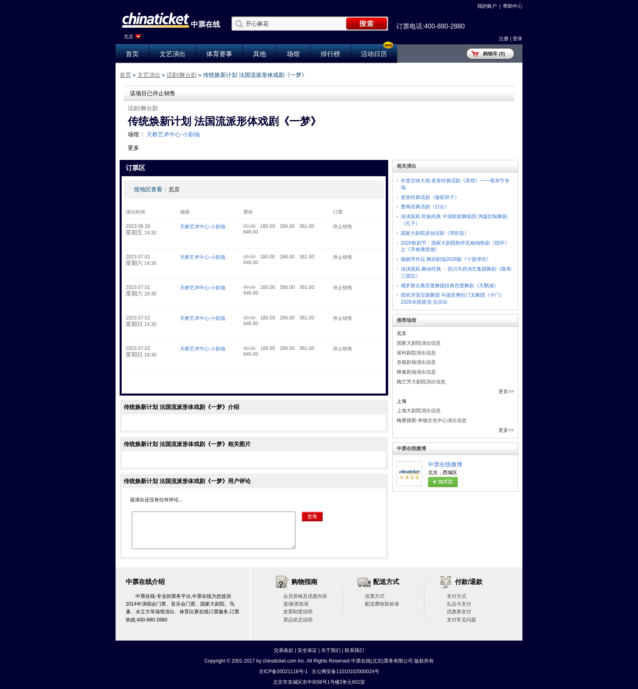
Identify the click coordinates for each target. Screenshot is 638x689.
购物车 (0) (494, 54)
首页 (132, 53)
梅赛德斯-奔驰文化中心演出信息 (432, 420)
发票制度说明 (297, 612)
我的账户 (487, 6)
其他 (259, 53)
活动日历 (374, 53)
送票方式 (375, 596)
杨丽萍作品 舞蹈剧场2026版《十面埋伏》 (446, 259)
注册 (504, 39)
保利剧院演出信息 (416, 353)
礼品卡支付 (459, 604)
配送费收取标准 (382, 604)
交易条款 (283, 650)
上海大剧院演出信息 (419, 410)
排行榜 (330, 53)
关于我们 (331, 650)
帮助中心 (512, 6)
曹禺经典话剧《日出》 (425, 207)
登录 (517, 39)
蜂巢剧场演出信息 (416, 372)
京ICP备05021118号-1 (283, 671)
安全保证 (307, 650)
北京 (128, 36)
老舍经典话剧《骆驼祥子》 (430, 197)
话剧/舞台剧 (181, 75)
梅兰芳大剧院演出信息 (421, 382)
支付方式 (456, 596)
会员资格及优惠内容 (305, 596)
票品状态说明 (297, 620)
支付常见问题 (461, 620)
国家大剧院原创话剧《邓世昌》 (435, 233)
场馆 (293, 53)
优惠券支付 (459, 612)
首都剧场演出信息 (416, 362)
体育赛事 (219, 53)
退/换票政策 (296, 604)
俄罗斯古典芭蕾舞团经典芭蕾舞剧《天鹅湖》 (449, 286)
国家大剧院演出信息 (419, 343)
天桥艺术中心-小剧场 (173, 134)
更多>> (506, 391)
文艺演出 (173, 53)
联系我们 (354, 650)
